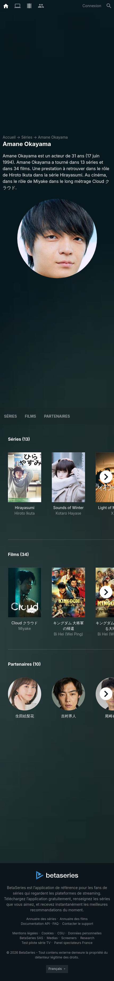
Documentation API (35, 924)
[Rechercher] (109, 6)
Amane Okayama (53, 137)
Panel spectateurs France (73, 943)
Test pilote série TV (36, 943)
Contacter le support (77, 924)
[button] (24, 698)
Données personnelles (85, 933)
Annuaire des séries (41, 919)
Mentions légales (25, 933)
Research (87, 938)
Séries (26, 137)
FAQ (55, 924)
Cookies (47, 933)
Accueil (9, 137)
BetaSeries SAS (31, 938)
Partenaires (57, 416)
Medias (52, 938)
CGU (61, 933)
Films (30, 416)
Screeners (69, 938)
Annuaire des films (74, 919)
